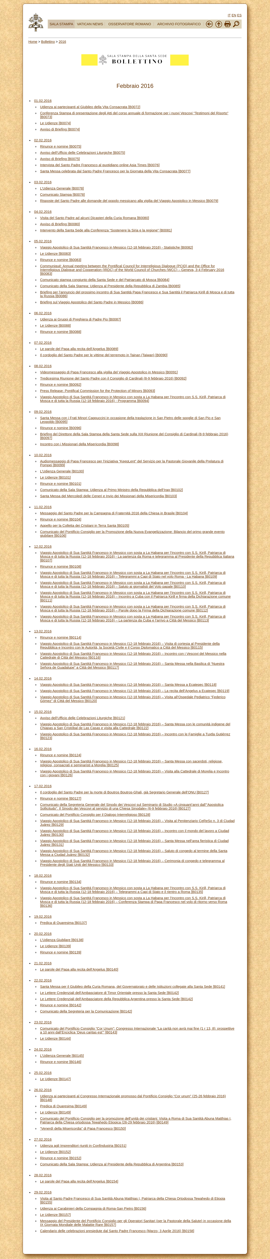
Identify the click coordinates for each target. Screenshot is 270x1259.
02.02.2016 (43, 140)
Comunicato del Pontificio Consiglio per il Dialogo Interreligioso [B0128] (95, 815)
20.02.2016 (43, 934)
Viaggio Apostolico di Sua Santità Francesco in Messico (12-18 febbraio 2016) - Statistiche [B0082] (116, 247)
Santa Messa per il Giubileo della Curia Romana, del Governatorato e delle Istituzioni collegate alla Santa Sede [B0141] (132, 986)
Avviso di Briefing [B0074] (60, 129)
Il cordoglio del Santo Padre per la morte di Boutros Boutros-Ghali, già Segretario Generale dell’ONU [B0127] (124, 792)
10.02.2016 (43, 455)
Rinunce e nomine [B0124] (60, 755)
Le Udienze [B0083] (55, 254)
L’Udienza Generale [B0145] (62, 1056)
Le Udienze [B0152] (55, 1152)
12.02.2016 (43, 546)
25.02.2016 (43, 1073)
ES (239, 15)
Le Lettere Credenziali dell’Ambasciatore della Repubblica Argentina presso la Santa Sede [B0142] (116, 999)
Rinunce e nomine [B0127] (60, 798)
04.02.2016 (43, 212)
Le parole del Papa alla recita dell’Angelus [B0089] (79, 349)
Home (32, 42)
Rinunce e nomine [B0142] (60, 1005)
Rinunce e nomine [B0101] (60, 484)
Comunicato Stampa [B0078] (62, 194)
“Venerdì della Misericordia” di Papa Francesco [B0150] (83, 1128)
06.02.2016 (43, 313)
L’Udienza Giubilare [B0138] (61, 940)
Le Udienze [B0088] (55, 325)
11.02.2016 (43, 507)
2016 (62, 42)
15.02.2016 (43, 712)
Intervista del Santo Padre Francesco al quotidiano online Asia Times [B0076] (100, 165)
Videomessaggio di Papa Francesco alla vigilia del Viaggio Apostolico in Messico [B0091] (109, 372)
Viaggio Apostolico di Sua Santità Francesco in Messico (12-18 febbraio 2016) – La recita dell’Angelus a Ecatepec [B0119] (134, 691)
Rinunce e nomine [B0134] (60, 882)
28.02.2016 (43, 1175)
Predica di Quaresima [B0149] (63, 1106)
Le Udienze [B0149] (55, 1112)
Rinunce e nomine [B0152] (60, 1158)
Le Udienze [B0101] (55, 477)
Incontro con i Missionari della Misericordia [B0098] (79, 444)
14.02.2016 (43, 678)
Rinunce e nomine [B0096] (60, 428)
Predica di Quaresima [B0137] (63, 923)
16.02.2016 (43, 749)
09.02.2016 (43, 412)
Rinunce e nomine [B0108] (60, 566)
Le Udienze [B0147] (55, 1079)
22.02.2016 (43, 980)
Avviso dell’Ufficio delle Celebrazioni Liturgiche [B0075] (82, 153)
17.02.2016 (43, 786)
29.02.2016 (43, 1192)
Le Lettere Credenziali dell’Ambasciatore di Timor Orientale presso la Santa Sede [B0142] (109, 993)
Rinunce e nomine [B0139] (60, 952)
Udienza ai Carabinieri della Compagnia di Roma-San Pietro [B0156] (93, 1208)
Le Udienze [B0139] (55, 946)
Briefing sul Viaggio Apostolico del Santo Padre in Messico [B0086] (91, 302)
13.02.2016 (43, 631)
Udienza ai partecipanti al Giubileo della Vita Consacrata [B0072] (90, 107)
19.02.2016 (43, 916)
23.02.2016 (43, 1022)
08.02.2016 (43, 366)
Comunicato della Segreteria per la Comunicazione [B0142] (86, 1011)
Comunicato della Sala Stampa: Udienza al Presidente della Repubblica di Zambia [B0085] (110, 286)
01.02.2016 (43, 101)
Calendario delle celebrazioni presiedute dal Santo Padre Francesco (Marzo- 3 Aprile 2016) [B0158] (117, 1231)
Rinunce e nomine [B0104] (60, 519)
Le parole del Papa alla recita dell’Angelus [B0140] (79, 969)
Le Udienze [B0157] (55, 1215)
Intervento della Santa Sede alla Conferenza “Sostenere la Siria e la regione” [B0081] (106, 230)
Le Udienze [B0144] (55, 1038)
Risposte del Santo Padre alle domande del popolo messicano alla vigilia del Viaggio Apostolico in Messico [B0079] (129, 201)
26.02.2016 (43, 1090)
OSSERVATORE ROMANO (129, 24)
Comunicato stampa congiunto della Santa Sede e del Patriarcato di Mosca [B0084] (104, 280)
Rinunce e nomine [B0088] (60, 332)
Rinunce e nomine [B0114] (60, 637)
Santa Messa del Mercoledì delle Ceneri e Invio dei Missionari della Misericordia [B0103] (108, 496)
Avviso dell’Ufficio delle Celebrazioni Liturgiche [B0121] (82, 718)
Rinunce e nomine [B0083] (60, 260)
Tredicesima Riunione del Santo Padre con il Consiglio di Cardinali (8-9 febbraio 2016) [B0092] (113, 378)
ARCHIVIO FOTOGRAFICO (179, 24)
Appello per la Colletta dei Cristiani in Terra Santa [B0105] (84, 525)
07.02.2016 (43, 343)
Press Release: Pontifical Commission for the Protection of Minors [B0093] (97, 391)
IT (229, 15)
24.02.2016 (43, 1049)
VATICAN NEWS (90, 24)
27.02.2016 (43, 1139)
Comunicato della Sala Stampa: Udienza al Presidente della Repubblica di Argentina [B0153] (111, 1164)
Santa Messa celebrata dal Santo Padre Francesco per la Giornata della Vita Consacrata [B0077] (115, 171)
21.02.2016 (43, 963)
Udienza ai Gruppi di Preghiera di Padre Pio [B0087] (80, 319)
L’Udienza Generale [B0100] (62, 471)
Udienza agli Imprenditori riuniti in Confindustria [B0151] (83, 1146)
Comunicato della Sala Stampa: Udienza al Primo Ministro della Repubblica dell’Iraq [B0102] (111, 490)
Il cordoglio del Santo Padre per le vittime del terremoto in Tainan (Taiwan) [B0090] (103, 355)
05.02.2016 (43, 241)
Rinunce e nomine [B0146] (60, 1062)
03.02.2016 (43, 182)
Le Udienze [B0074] (55, 123)
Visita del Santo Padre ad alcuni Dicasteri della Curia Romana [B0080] (94, 218)
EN (234, 15)
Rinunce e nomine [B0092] (60, 384)
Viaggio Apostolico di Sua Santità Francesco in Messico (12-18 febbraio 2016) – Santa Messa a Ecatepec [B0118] (128, 685)
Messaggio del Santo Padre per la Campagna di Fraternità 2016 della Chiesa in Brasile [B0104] (114, 513)
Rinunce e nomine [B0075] (60, 146)
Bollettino (48, 42)
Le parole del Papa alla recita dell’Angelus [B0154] (79, 1181)
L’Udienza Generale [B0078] (62, 188)
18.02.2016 (43, 876)
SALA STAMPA (61, 24)
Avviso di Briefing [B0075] (60, 159)
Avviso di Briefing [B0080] (60, 224)
